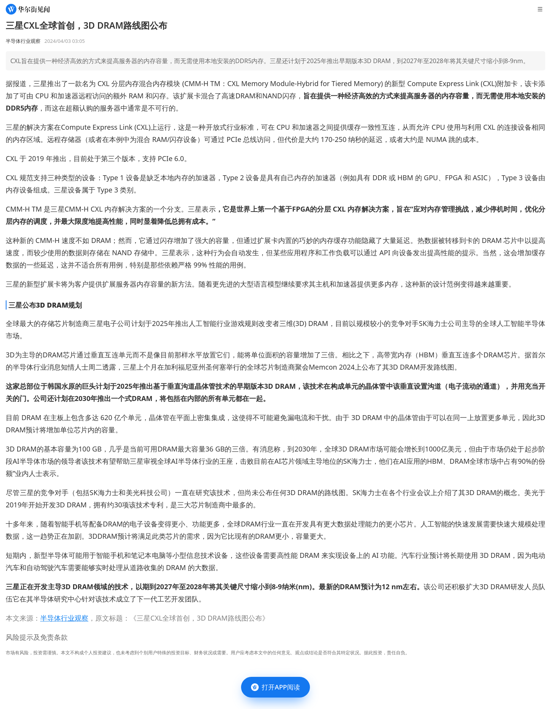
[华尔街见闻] (28, 9)
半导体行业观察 (64, 618)
